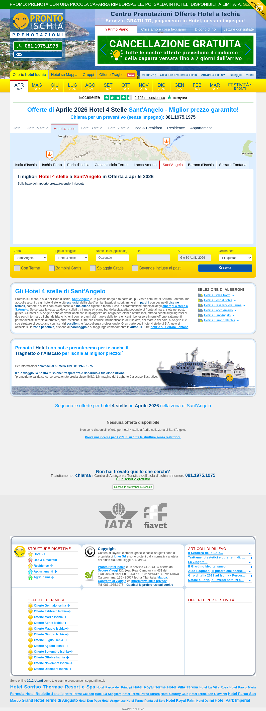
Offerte (29, 74)
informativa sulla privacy (149, 581)
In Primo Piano (116, 29)
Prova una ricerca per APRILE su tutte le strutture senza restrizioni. (133, 437)
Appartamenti (201, 128)
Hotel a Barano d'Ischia (219, 320)
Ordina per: (226, 251)
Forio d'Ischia (78, 165)
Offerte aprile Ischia (48, 623)
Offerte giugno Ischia (49, 634)
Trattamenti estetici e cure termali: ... (216, 557)
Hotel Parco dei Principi (114, 687)
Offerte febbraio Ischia (50, 611)
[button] (133, 487)
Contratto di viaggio (112, 581)
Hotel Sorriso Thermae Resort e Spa (52, 686)
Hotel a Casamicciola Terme (222, 305)
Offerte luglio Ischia (48, 640)
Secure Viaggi (108, 570)
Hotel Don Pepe (90, 700)
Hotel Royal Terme (149, 687)
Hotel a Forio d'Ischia (218, 300)
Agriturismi (42, 577)
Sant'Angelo (172, 165)
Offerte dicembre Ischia (51, 669)
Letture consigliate (238, 29)
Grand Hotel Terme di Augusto (50, 700)
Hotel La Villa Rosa (213, 687)
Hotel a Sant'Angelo (217, 315)
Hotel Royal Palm (181, 700)
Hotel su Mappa (64, 74)
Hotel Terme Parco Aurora (141, 694)
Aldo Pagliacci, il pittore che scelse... (217, 571)
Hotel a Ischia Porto (217, 295)
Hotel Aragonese (114, 700)
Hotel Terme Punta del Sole (145, 700)
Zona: (18, 251)
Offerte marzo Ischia (48, 617)
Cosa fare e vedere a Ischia (178, 75)
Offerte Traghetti (117, 74)
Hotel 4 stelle (64, 128)
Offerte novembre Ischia (51, 663)
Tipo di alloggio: (65, 251)
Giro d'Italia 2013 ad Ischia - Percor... (216, 575)
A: (179, 251)
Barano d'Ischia (201, 165)
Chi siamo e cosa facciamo (163, 29)
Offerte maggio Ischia (49, 628)
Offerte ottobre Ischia (49, 657)
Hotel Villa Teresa (182, 687)
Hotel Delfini (205, 700)
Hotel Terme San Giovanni (208, 694)
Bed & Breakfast (148, 128)
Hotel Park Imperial (232, 700)
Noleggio (236, 75)
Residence (176, 128)
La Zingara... (198, 562)
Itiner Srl (120, 556)
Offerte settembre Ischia (51, 651)
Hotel (17, 128)
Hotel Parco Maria (242, 687)
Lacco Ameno (145, 165)
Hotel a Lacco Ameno (218, 310)
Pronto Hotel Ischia (111, 567)
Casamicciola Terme (112, 165)
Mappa (162, 577)
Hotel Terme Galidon (79, 694)
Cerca (225, 268)
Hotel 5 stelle (38, 128)
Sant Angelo (81, 299)
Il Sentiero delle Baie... (205, 553)
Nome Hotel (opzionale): (112, 251)
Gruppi (88, 74)
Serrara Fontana (232, 165)
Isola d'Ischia (26, 165)
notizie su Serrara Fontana (170, 327)
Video (249, 75)
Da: (139, 251)
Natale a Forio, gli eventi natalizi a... (216, 580)
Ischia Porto (52, 165)
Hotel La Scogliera (108, 694)
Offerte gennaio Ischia (50, 605)
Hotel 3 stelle (92, 128)
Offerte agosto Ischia (49, 646)
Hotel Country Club (174, 694)
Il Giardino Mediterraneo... (208, 566)
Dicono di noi (206, 29)
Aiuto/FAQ (149, 75)
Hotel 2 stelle (119, 128)
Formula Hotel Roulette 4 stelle (37, 694)
